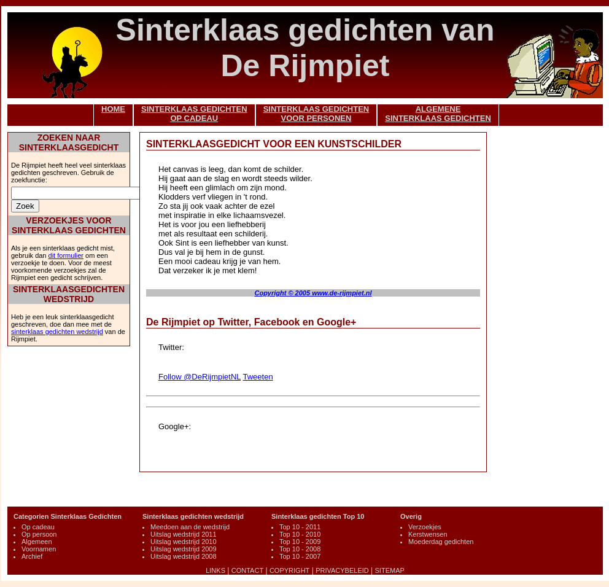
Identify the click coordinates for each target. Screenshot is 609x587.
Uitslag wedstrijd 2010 (183, 541)
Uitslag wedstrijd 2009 (183, 549)
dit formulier (65, 255)
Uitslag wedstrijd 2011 (183, 534)
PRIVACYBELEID (342, 570)
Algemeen (36, 541)
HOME (113, 109)
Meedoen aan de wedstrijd (190, 527)
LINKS (215, 570)
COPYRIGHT (289, 570)
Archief (31, 556)
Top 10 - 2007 (299, 556)
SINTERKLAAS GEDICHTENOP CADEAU (194, 113)
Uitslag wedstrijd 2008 (183, 556)
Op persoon (38, 534)
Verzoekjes (424, 527)
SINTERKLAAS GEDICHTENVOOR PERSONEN (316, 113)
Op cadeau (38, 527)
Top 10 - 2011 (299, 527)
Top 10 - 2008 (299, 549)
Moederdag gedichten (440, 541)
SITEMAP (390, 570)
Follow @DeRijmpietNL (199, 376)
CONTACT (247, 570)
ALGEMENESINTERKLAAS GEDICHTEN (438, 113)
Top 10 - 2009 (299, 541)
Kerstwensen (428, 534)
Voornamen (38, 549)
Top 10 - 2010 (299, 534)
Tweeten (257, 376)
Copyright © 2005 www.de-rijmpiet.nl (312, 293)
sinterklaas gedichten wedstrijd (57, 331)
